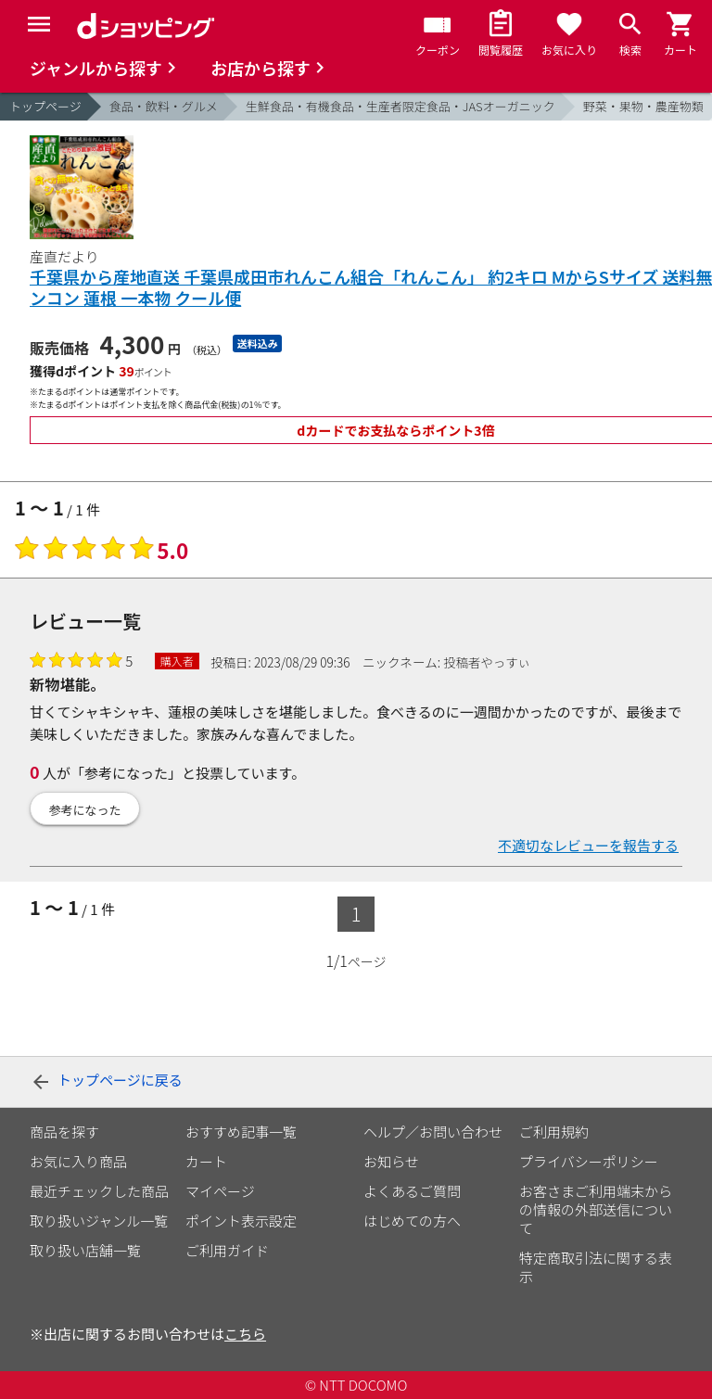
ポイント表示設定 (241, 1220)
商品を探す (64, 1131)
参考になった (85, 810)
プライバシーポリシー (588, 1161)
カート (206, 1161)
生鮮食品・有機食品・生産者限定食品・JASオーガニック (400, 106)
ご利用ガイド (227, 1250)
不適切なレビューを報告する (588, 845)
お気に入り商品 (78, 1161)
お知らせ (391, 1161)
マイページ (220, 1191)
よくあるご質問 (412, 1191)
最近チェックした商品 (99, 1191)
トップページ (45, 106)
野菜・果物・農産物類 (643, 106)
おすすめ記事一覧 (241, 1131)
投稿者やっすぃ (486, 662)
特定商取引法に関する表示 (595, 1267)
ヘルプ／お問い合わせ (432, 1131)
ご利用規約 (554, 1131)
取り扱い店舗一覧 (85, 1250)
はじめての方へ (412, 1220)
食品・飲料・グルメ (163, 106)
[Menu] (39, 24)
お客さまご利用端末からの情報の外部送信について (595, 1209)
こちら (245, 1333)
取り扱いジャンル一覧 (99, 1220)
